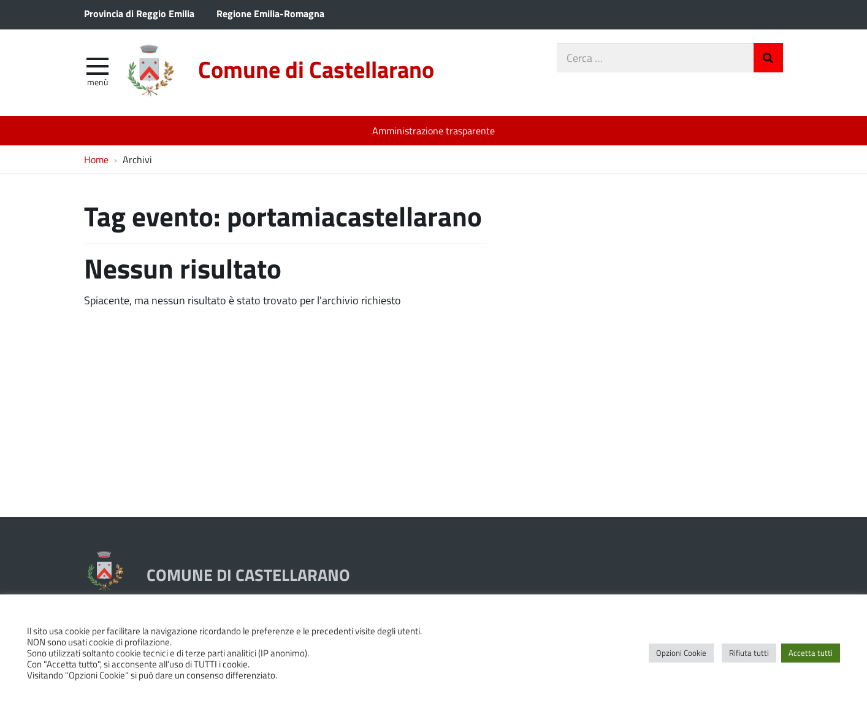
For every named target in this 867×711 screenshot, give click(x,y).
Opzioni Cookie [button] (681, 652)
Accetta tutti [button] (811, 652)
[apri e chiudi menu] (97, 65)
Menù (97, 81)
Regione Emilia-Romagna (270, 13)
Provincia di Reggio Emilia (139, 13)
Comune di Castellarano (316, 69)
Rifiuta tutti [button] (749, 652)
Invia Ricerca (768, 57)
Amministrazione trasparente (433, 130)
